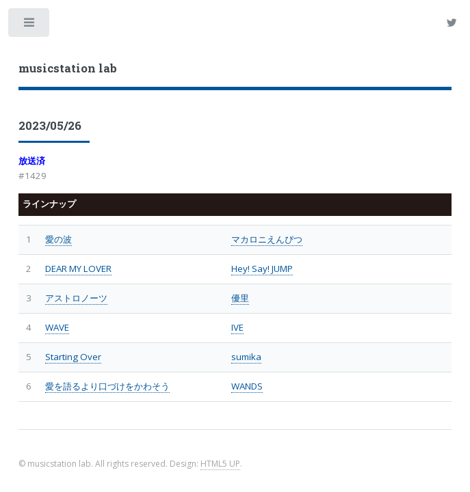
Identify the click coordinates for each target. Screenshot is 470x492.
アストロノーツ (76, 298)
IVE (237, 327)
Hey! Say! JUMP (262, 268)
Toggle (30, 25)
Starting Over (73, 357)
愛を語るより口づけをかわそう (107, 386)
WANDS (247, 386)
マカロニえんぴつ (266, 239)
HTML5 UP (220, 463)
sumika (246, 357)
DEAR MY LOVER (78, 268)
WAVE (57, 327)
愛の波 (58, 239)
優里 (240, 298)
